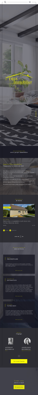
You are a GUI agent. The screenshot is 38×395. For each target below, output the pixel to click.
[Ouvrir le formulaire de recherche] (5, 2)
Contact (36, 114)
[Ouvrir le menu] (30, 2)
